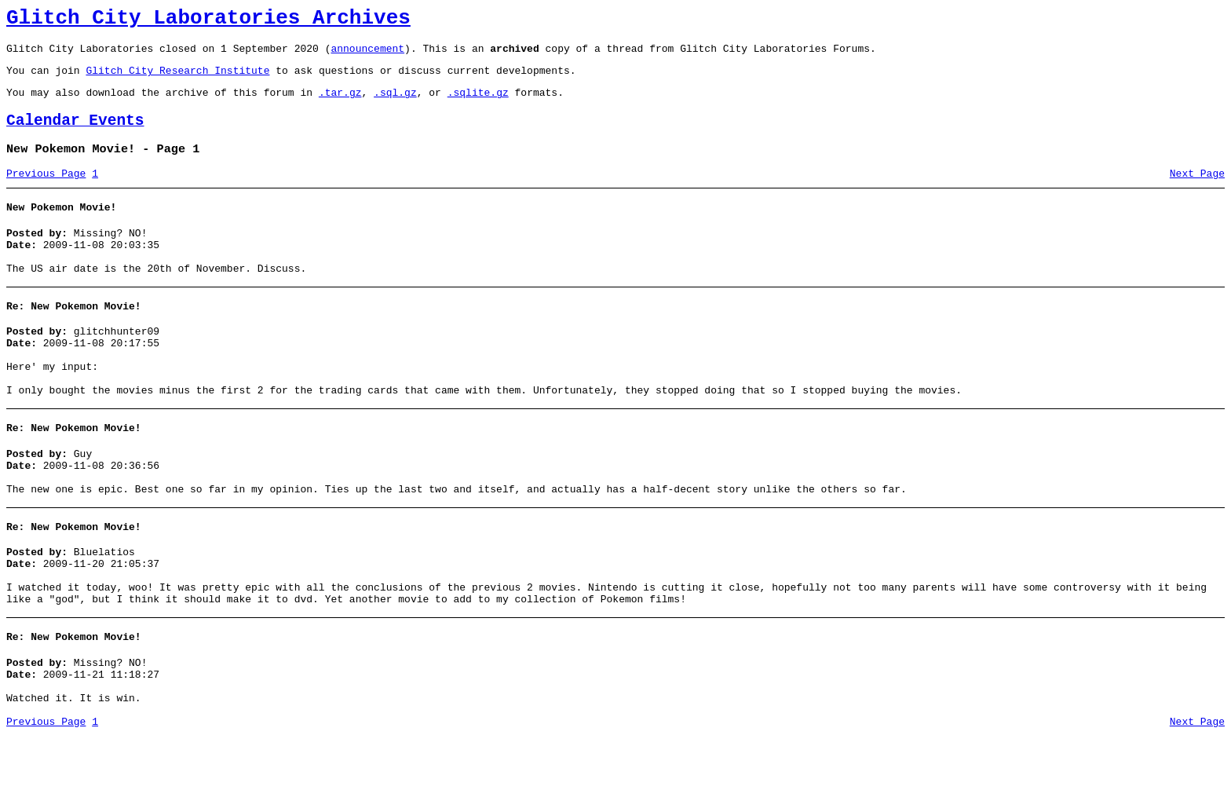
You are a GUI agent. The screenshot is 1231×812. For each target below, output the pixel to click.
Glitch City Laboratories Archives (208, 20)
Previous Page (46, 192)
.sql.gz (395, 104)
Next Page (1197, 192)
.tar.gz (340, 104)
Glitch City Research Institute (177, 79)
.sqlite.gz (478, 104)
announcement (367, 55)
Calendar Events (75, 134)
